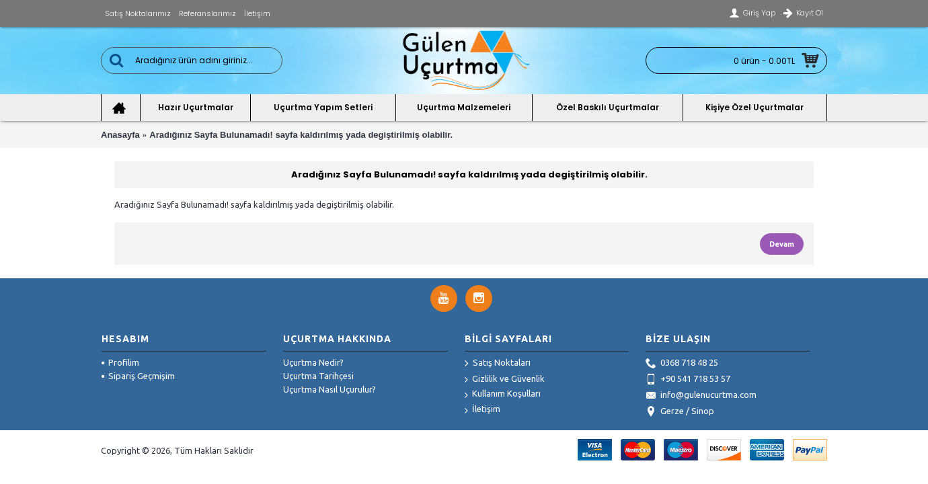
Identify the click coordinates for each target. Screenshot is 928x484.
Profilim (120, 362)
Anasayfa (120, 135)
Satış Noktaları (498, 364)
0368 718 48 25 (682, 364)
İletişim (482, 409)
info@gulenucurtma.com (701, 396)
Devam (781, 244)
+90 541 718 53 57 (688, 380)
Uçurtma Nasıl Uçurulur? (329, 389)
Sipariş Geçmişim (138, 375)
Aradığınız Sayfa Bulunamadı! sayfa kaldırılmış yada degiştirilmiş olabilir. (301, 135)
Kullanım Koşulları (503, 394)
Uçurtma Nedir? (313, 362)
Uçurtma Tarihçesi (318, 375)
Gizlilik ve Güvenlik (505, 379)
